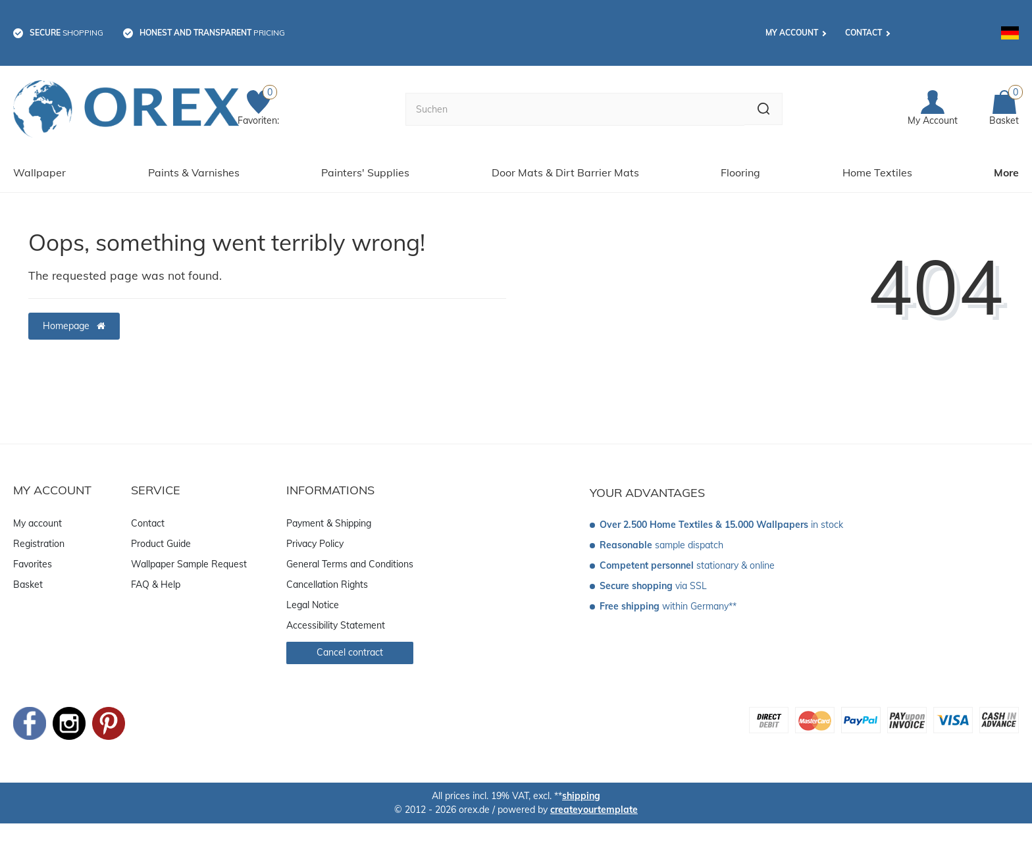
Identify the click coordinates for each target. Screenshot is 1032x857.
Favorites (32, 558)
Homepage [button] (74, 320)
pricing (212, 33)
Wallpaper (39, 166)
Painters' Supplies (365, 166)
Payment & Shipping (328, 517)
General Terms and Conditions (349, 558)
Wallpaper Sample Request (189, 558)
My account (791, 33)
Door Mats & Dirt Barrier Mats (565, 166)
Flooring (740, 166)
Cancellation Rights (327, 578)
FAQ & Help (155, 578)
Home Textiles (877, 166)
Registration (38, 538)
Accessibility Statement (335, 619)
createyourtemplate (594, 804)
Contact (863, 33)
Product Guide (161, 538)
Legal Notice (312, 599)
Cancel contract (350, 646)
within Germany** (668, 600)
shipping (581, 790)
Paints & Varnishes (194, 166)
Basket (28, 578)
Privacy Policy (315, 538)
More (1006, 166)
